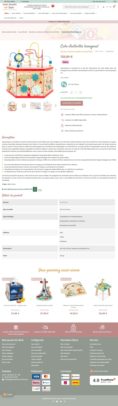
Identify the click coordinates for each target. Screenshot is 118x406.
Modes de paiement (97, 353)
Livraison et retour (96, 350)
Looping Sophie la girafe (44, 305)
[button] (7, 394)
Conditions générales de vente (101, 359)
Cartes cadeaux (7, 356)
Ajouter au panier (71, 103)
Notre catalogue (7, 353)
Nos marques (6, 350)
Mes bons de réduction (69, 359)
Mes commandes (67, 347)
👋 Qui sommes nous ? (98, 1)
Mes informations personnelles (71, 350)
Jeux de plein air (37, 362)
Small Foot (109, 51)
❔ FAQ (113, 1)
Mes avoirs (64, 356)
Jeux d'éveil (35, 344)
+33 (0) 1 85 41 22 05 (11, 377)
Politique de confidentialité (99, 362)
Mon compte (65, 344)
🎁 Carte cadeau (9, 1)
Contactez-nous (95, 344)
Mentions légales (8, 347)
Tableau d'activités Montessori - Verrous (73, 306)
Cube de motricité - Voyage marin (15, 305)
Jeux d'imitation (37, 347)
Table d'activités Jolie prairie (102, 305)
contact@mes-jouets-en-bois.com (16, 379)
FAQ (91, 347)
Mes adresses (65, 353)
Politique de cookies (97, 365)
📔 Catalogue (24, 1)
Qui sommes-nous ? (9, 344)
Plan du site (6, 362)
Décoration (35, 365)
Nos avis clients (7, 359)
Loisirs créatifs (36, 359)
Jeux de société (36, 356)
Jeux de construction (38, 353)
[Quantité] (76, 92)
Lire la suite (65, 77)
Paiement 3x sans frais (97, 356)
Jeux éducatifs (36, 350)
